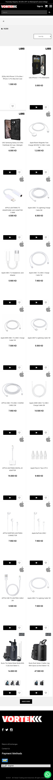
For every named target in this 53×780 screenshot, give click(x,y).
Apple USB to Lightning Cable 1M (39, 338)
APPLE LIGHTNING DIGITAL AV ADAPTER (12, 469)
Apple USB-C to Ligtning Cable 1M (39, 598)
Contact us (6, 749)
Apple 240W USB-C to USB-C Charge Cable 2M (39, 404)
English (11, 766)
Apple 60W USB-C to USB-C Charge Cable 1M (12, 339)
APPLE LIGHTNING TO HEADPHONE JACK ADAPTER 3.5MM (12, 210)
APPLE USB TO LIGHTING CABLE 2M (12, 599)
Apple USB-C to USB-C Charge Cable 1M (39, 274)
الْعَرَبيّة (4, 766)
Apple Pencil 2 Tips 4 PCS (39, 468)
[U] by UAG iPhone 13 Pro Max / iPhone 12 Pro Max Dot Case (12, 77)
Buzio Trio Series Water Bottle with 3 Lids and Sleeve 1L (12, 664)
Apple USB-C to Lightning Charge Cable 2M (39, 209)
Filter (4, 29)
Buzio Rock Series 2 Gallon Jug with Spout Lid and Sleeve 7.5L (39, 664)
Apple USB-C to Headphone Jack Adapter (12, 274)
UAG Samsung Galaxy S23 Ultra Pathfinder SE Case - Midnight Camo (12, 145)
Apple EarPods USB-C (39, 533)
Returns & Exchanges (9, 744)
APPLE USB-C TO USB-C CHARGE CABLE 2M (12, 404)
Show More (26, 701)
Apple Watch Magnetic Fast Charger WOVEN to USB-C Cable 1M (39, 145)
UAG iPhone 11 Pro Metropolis (39, 78)
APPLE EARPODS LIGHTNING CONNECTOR (12, 534)
